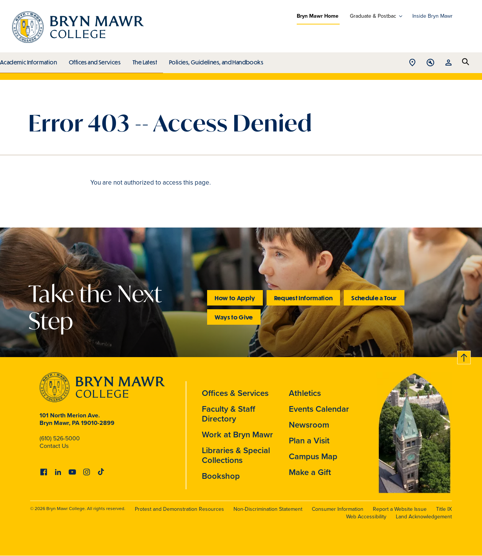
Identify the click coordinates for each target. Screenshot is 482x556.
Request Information (303, 297)
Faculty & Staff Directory (228, 414)
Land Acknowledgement (424, 517)
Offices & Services (235, 393)
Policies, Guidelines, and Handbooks (213, 60)
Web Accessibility (366, 517)
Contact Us (54, 445)
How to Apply (235, 297)
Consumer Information (337, 509)
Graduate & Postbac (373, 16)
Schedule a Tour (374, 297)
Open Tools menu (430, 63)
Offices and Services (93, 60)
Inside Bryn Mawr (432, 16)
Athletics (305, 393)
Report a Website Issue (400, 509)
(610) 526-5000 (60, 438)
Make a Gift (310, 472)
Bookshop (221, 476)
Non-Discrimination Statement (267, 509)
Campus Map (313, 456)
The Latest (143, 60)
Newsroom (309, 425)
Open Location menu (412, 63)
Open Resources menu (448, 63)
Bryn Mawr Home (318, 16)
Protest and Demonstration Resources (179, 509)
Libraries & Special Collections (236, 455)
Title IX (444, 509)
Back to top (464, 356)
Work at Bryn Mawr (237, 434)
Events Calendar (319, 409)
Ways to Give (234, 317)
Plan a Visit (309, 440)
